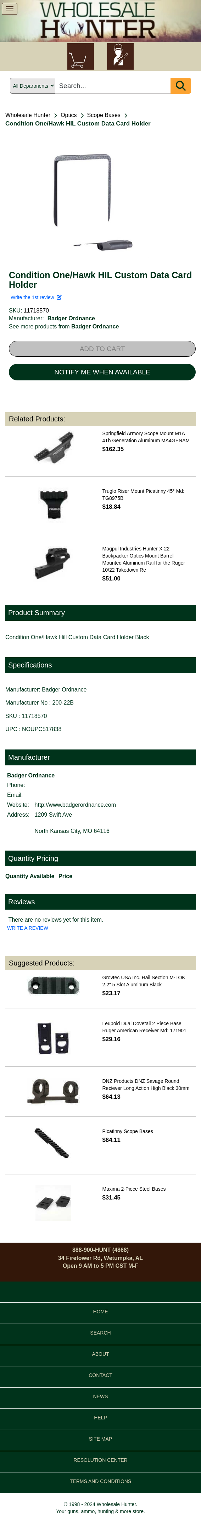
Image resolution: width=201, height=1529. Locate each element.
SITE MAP (100, 1439)
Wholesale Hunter (27, 115)
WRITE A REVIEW (27, 928)
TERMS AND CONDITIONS (100, 1481)
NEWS (100, 1396)
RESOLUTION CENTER (100, 1460)
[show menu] (9, 9)
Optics (69, 115)
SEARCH (100, 1333)
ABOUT (100, 1354)
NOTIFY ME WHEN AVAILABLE (102, 372)
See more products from (64, 326)
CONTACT (100, 1375)
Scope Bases (104, 115)
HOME (100, 1311)
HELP (100, 1417)
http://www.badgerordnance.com (75, 805)
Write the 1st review (36, 297)
